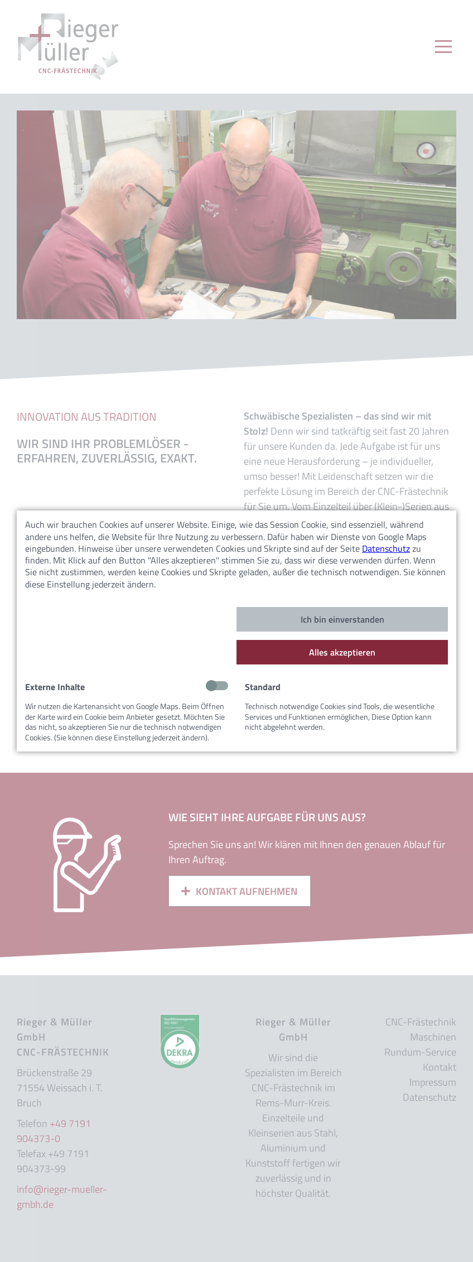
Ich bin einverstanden (342, 619)
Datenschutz (386, 548)
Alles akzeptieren (342, 652)
